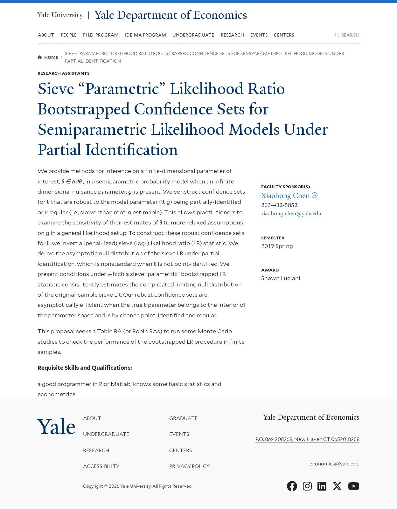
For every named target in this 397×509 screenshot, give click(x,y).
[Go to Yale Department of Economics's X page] (337, 486)
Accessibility (101, 466)
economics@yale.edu (334, 464)
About (92, 418)
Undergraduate (106, 434)
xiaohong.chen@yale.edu (291, 213)
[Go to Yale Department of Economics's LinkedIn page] (321, 486)
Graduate (183, 418)
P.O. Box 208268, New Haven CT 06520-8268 (307, 439)
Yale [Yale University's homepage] (56, 426)
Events (259, 35)
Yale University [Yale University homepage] (60, 15)
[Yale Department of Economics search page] (347, 35)
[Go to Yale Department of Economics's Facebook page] (292, 486)
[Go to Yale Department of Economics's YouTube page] (353, 486)
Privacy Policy (189, 466)
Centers (284, 35)
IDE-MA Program (145, 35)
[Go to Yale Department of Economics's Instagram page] (307, 486)
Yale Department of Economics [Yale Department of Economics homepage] (170, 15)
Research (96, 450)
